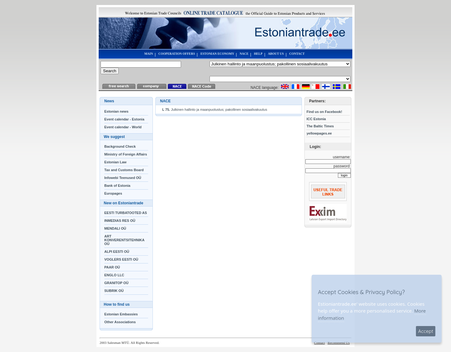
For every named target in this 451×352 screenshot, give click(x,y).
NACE (244, 53)
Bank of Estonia (117, 185)
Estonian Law (115, 162)
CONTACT (296, 53)
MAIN (148, 53)
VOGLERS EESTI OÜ (121, 259)
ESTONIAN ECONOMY (217, 53)
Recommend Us (339, 342)
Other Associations (120, 322)
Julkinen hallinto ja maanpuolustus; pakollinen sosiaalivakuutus (214, 109)
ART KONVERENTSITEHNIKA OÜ (124, 240)
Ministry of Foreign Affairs (125, 154)
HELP (258, 53)
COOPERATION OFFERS (176, 53)
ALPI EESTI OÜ (116, 251)
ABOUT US (276, 53)
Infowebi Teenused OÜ (122, 178)
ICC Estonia (316, 119)
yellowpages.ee (319, 133)
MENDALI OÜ (115, 228)
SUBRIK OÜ (114, 291)
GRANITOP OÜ (116, 283)
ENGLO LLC (114, 275)
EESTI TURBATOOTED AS (125, 213)
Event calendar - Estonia (124, 119)
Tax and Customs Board (124, 170)
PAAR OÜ (112, 267)
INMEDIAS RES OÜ (119, 220)
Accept (425, 331)
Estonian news (116, 111)
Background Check (120, 146)
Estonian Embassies (121, 314)
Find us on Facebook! (324, 112)
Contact (319, 342)
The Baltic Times (320, 126)
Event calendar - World (123, 127)
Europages (113, 193)
